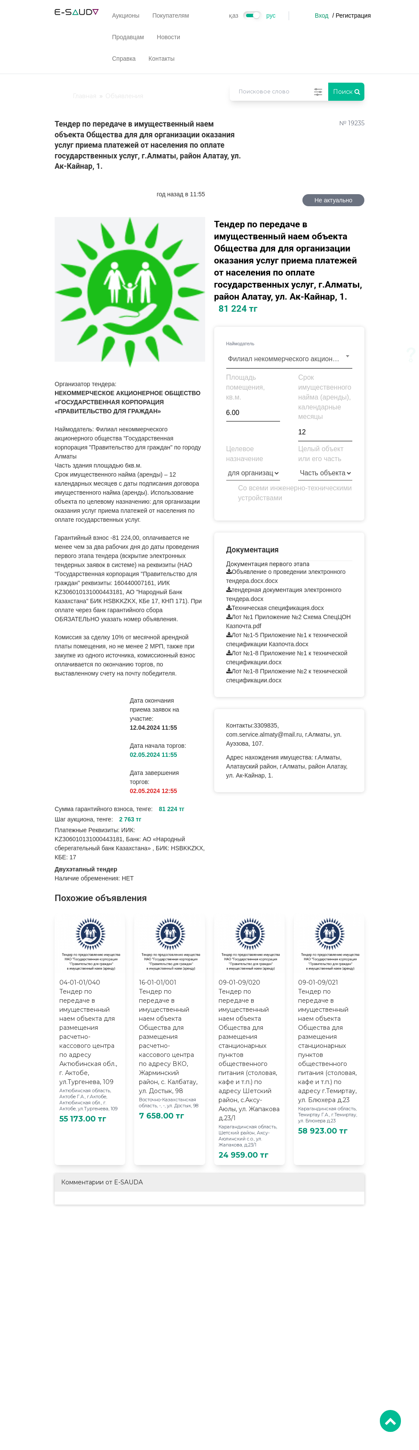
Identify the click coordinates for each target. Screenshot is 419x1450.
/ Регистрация (351, 15)
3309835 (265, 725)
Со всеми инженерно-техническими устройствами (295, 493)
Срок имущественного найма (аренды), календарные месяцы (324, 397)
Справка (124, 58)
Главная (84, 96)
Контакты (161, 58)
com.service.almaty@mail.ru (264, 734)
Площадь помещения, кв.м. (245, 387)
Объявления (124, 96)
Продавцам (128, 37)
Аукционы (125, 15)
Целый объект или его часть (320, 453)
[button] (197, 225)
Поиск (346, 92)
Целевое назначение (244, 453)
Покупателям (170, 15)
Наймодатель (240, 343)
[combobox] (289, 359)
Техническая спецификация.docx (278, 607)
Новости (168, 37)
